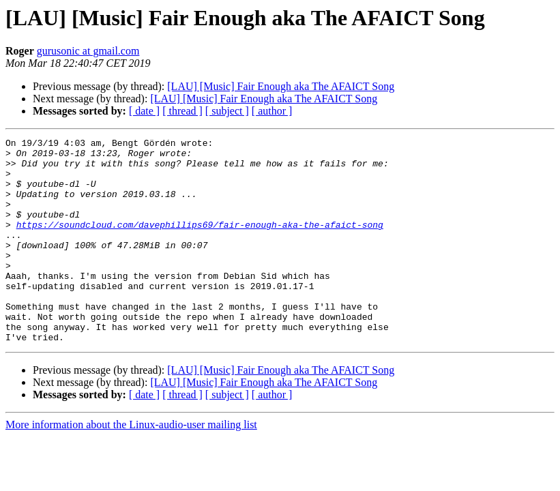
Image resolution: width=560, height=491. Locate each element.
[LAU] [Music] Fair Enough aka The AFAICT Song (280, 86)
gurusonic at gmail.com (88, 51)
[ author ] (272, 111)
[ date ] (144, 111)
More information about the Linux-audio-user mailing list (131, 465)
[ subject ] (227, 111)
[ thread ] (182, 111)
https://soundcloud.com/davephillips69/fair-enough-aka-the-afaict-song (199, 243)
